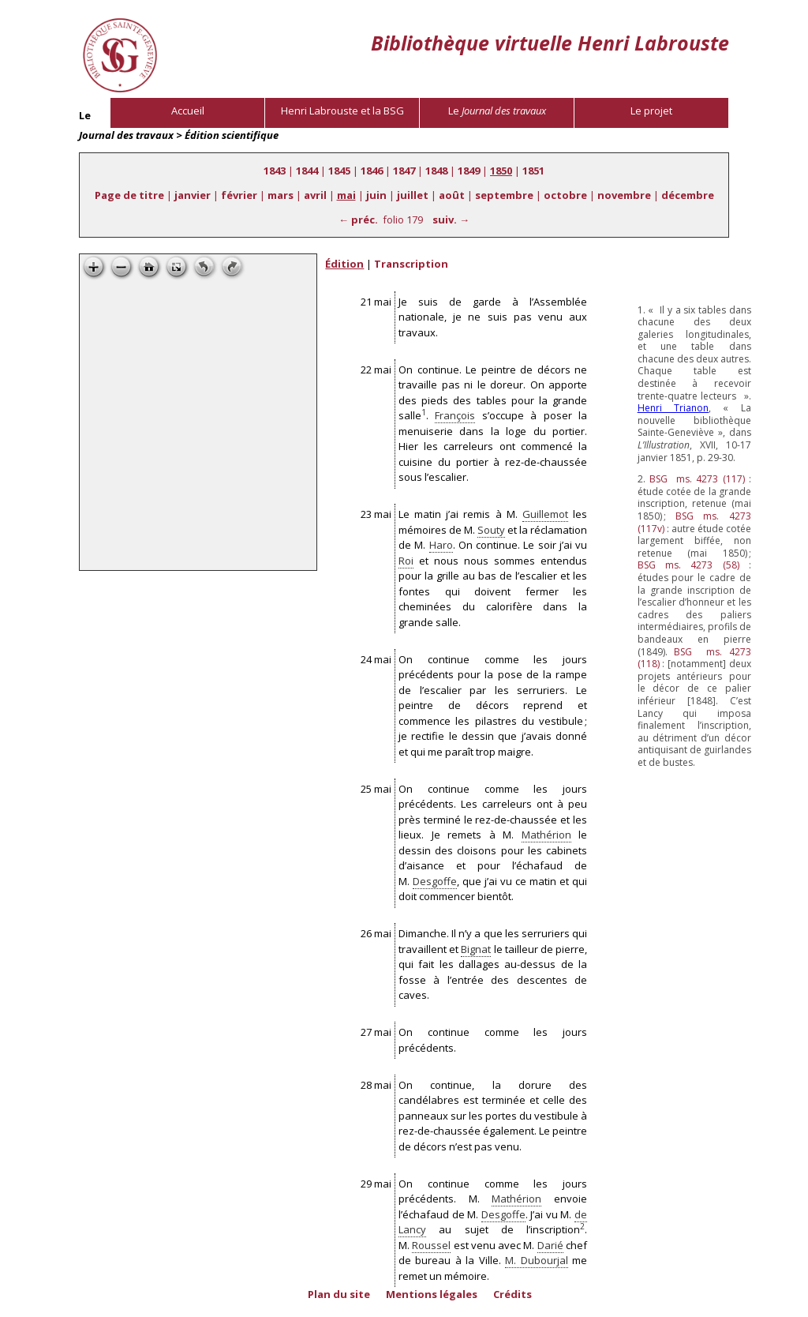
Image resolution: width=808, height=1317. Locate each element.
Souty (491, 530)
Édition (344, 264)
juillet (412, 195)
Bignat (476, 949)
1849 (469, 170)
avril (315, 195)
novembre (624, 195)
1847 (404, 170)
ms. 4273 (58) (688, 565)
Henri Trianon (673, 408)
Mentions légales (431, 1294)
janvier (192, 195)
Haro (441, 545)
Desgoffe (435, 881)
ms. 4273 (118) (694, 658)
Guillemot (545, 514)
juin (376, 195)
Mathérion (546, 834)
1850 (501, 170)
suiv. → (450, 219)
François (455, 415)
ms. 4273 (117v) (694, 522)
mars (280, 195)
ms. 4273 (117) (696, 479)
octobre (565, 195)
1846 (372, 170)
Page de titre (129, 195)
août (452, 195)
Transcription (411, 264)
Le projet (651, 110)
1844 (307, 170)
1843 (275, 170)
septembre (504, 195)
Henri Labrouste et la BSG (342, 110)
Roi (405, 560)
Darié (550, 1245)
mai (346, 195)
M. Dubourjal (536, 1260)
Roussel (431, 1245)
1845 (339, 170)
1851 (533, 170)
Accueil (187, 110)
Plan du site (339, 1294)
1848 (436, 170)
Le (497, 110)
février (239, 195)
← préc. (358, 219)
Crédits (512, 1294)
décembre (687, 195)
